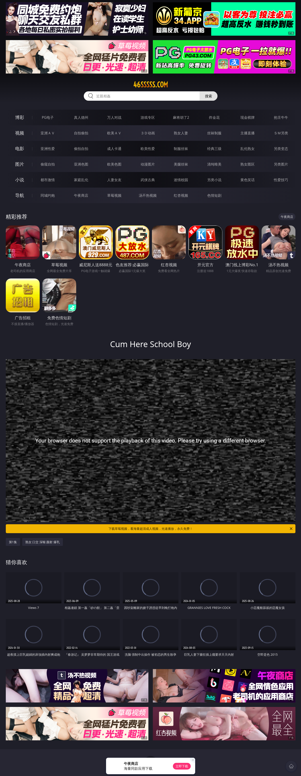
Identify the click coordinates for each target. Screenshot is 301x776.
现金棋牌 (247, 117)
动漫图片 (148, 164)
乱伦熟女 (247, 148)
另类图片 (281, 164)
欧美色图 (114, 164)
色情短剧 (214, 195)
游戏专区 (148, 117)
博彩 (19, 117)
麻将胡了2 (181, 117)
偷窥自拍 (48, 164)
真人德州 (81, 117)
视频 (19, 133)
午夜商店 (81, 195)
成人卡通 (114, 148)
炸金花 (214, 117)
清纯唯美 (214, 164)
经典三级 (214, 148)
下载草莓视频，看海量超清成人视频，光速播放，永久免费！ (201, 528)
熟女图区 (247, 164)
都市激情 (48, 179)
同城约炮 (48, 195)
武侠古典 (148, 179)
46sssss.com (150, 84)
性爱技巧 (281, 179)
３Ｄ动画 (148, 133)
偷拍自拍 (81, 148)
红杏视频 (181, 195)
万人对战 (114, 117)
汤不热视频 (148, 195)
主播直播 (247, 133)
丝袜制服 (214, 133)
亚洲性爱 (48, 148)
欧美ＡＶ (114, 133)
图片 (19, 164)
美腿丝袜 (181, 164)
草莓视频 (114, 195)
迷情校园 (181, 179)
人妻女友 (114, 179)
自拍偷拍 (81, 133)
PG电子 (48, 117)
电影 (19, 148)
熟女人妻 (181, 133)
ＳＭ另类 (281, 133)
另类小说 (214, 179)
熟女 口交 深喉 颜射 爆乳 (42, 542)
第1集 (13, 542)
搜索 (208, 96)
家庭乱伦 (81, 179)
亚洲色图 (81, 164)
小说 (19, 180)
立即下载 (182, 766)
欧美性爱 (148, 148)
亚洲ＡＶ (48, 133)
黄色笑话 (247, 179)
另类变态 (281, 148)
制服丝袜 (181, 148)
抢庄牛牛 (281, 117)
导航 (19, 195)
